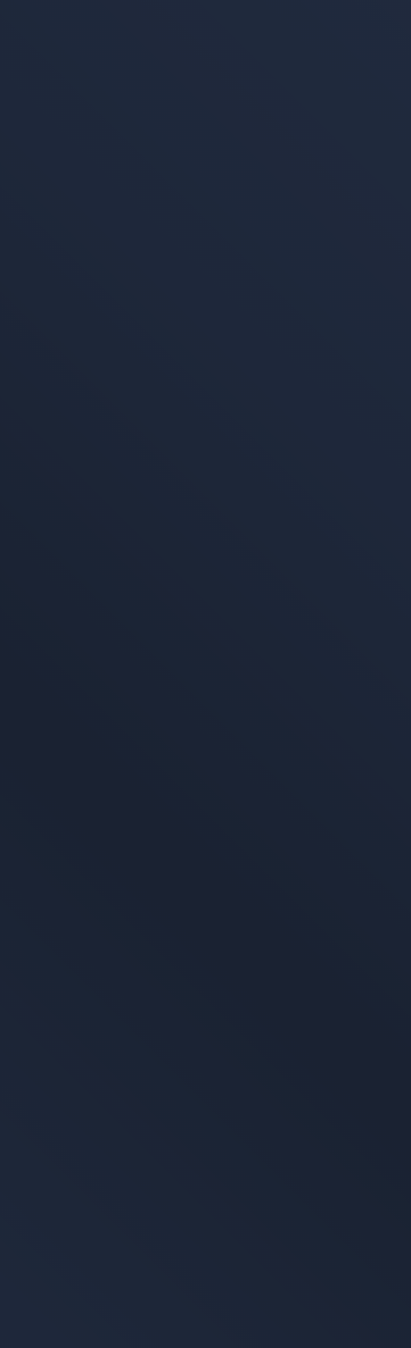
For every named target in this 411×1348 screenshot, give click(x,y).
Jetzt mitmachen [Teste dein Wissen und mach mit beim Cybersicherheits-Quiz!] (257, 1064)
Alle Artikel (41, 58)
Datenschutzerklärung (292, 1328)
